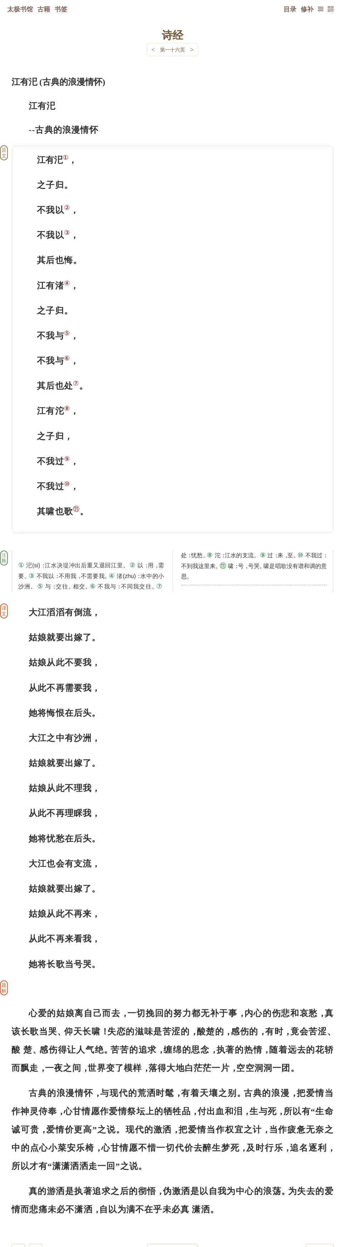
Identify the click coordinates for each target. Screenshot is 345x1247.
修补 (307, 9)
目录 (289, 9)
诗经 (172, 34)
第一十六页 (172, 50)
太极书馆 (20, 9)
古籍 (43, 9)
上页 (320, 1204)
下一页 (172, 1204)
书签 (60, 9)
